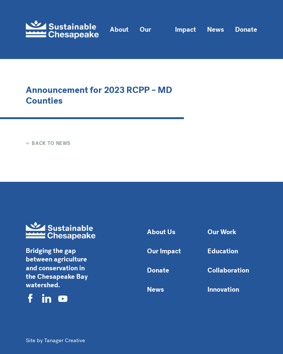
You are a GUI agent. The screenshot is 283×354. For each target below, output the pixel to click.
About (119, 29)
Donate (246, 29)
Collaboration (228, 270)
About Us (161, 232)
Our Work (148, 36)
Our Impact (164, 251)
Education (222, 251)
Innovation (223, 289)
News (215, 29)
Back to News (48, 143)
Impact (185, 29)
